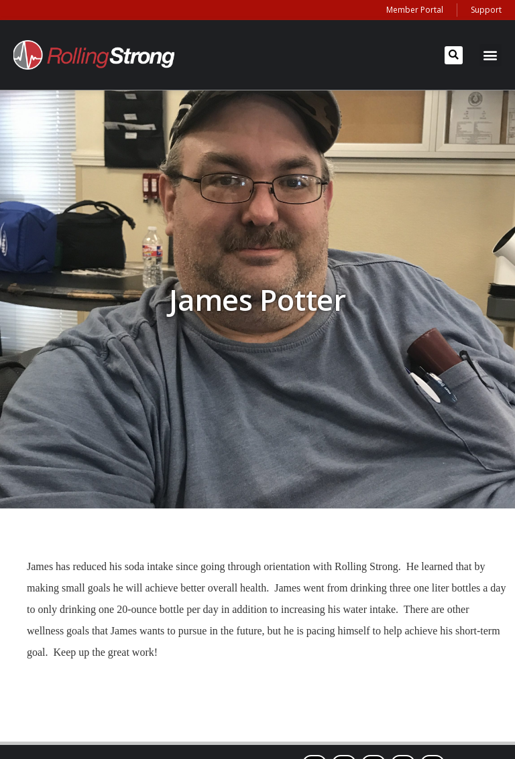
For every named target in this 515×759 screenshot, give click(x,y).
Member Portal (414, 9)
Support (486, 9)
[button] (454, 55)
